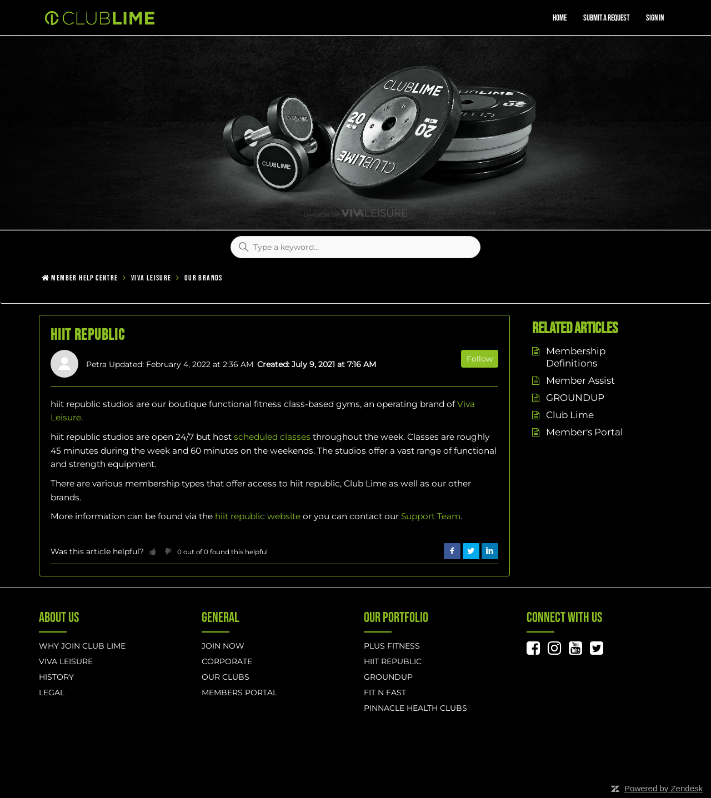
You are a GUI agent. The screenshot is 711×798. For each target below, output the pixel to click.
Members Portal (239, 692)
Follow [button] (480, 359)
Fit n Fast (385, 692)
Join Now (223, 646)
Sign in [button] (655, 18)
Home (560, 18)
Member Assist (580, 380)
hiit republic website (258, 516)
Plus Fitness (392, 646)
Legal (51, 692)
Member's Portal (584, 432)
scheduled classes (272, 436)
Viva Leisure (151, 278)
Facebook (452, 551)
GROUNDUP (575, 397)
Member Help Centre (84, 278)
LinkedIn (490, 551)
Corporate (227, 661)
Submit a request (606, 18)
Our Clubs (225, 677)
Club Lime (570, 414)
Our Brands (203, 278)
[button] (152, 551)
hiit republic (393, 661)
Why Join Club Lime (82, 646)
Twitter (471, 551)
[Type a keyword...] (355, 247)
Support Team (430, 516)
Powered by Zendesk (663, 788)
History (56, 677)
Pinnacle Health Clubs (415, 708)
